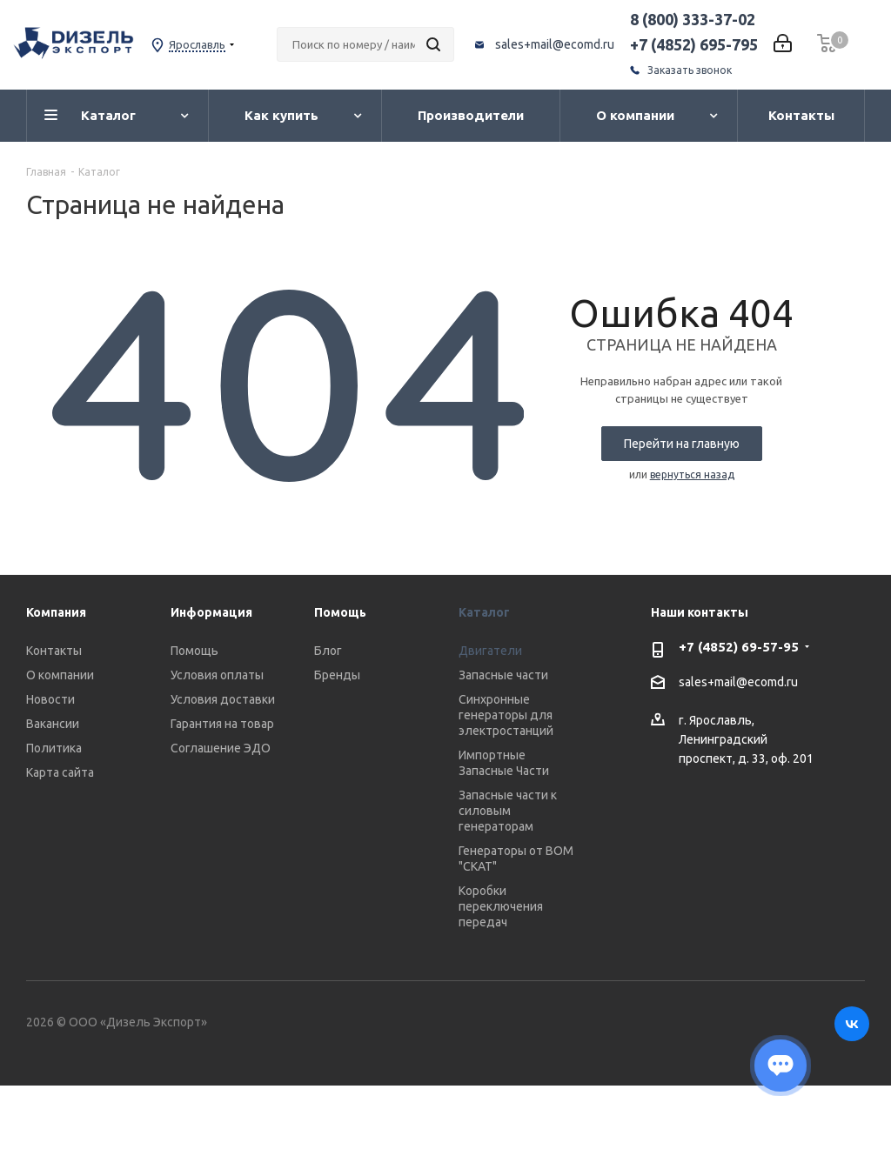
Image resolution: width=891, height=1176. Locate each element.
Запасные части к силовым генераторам (508, 810)
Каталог (484, 612)
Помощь (194, 651)
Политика (54, 748)
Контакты (54, 651)
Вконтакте (851, 1023)
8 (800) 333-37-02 (692, 19)
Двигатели (490, 651)
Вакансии (52, 724)
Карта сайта (60, 772)
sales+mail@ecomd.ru (554, 44)
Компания (56, 612)
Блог (328, 651)
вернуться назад (692, 474)
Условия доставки (223, 699)
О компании (60, 675)
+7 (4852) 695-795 (694, 44)
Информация (211, 612)
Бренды (337, 675)
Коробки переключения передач (501, 906)
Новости (50, 699)
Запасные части (503, 675)
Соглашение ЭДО (221, 748)
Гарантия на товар (222, 724)
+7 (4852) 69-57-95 (739, 646)
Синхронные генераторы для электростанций (506, 715)
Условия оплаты (217, 675)
